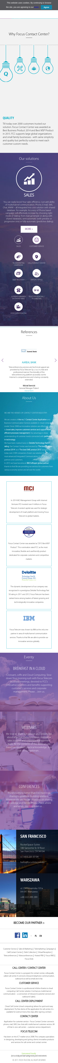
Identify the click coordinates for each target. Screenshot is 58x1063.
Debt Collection (30, 952)
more (36, 7)
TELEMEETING (52, 18)
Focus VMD (50, 956)
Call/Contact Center (14, 952)
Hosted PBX (39, 956)
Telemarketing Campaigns (44, 949)
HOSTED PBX (29, 18)
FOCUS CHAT (40, 18)
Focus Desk (29, 959)
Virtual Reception (44, 952)
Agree (46, 7)
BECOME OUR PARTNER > (29, 923)
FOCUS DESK (17, 17)
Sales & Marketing (25, 949)
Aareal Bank (29, 391)
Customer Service (10, 949)
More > (29, 229)
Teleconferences (10, 956)
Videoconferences (26, 956)
